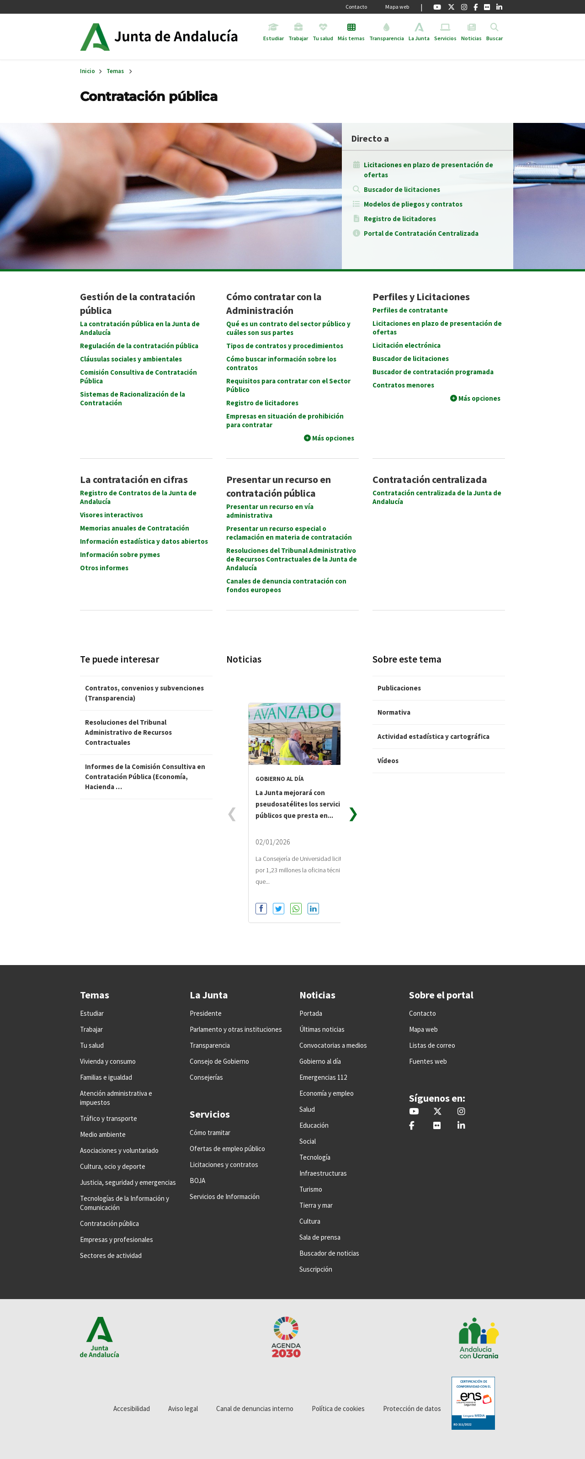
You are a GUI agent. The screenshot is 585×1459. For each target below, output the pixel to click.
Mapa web (397, 6)
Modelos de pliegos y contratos (413, 204)
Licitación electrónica (406, 345)
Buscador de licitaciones (402, 189)
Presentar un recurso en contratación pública (278, 486)
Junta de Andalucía (95, 36)
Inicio (184, 36)
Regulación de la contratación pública (139, 345)
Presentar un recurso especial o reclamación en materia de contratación (289, 532)
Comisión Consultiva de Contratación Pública (138, 376)
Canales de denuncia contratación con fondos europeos (286, 585)
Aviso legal (183, 1408)
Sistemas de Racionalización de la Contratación (132, 398)
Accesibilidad (131, 1408)
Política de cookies (338, 1408)
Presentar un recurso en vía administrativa (270, 511)
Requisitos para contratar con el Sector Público (288, 385)
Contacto (356, 6)
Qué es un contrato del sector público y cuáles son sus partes (288, 328)
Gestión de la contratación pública (137, 303)
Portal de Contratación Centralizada (421, 233)
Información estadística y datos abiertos (144, 541)
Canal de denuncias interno (254, 1408)
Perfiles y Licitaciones (421, 296)
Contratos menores (403, 385)
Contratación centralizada (429, 479)
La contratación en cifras (134, 479)
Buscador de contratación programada (433, 371)
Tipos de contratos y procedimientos (284, 345)
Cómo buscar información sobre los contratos (281, 363)
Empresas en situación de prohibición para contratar (285, 420)
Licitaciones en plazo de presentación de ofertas (428, 169)
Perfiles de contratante (410, 310)
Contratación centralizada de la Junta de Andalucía (436, 497)
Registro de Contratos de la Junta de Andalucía (138, 497)
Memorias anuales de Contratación (134, 528)
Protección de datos (412, 1408)
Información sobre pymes (120, 554)
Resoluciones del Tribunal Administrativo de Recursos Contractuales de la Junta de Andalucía (291, 559)
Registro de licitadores (400, 218)
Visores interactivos (111, 514)
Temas (115, 71)
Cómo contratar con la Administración (274, 303)
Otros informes (104, 567)
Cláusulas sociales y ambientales (131, 359)
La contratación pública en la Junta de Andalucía (140, 328)
